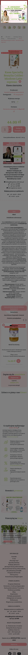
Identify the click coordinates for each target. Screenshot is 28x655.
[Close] (25, 3)
